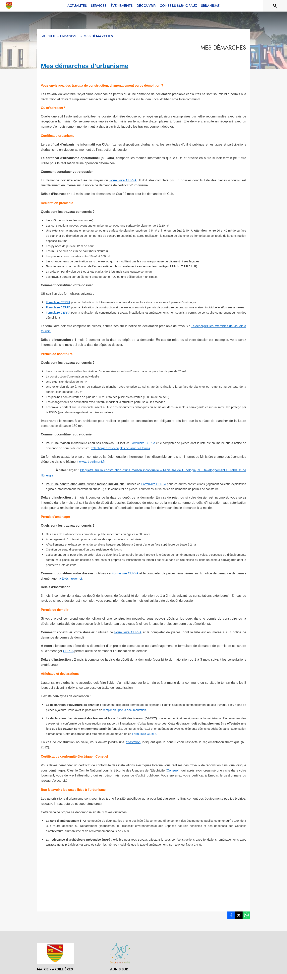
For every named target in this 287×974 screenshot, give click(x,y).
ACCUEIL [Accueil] (48, 36)
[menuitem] (77, 6)
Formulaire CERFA (123, 180)
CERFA (68, 651)
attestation (133, 742)
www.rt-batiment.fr (92, 461)
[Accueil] (9, 6)
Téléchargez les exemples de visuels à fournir (120, 448)
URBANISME (69, 36)
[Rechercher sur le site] (275, 5)
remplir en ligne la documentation (124, 710)
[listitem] (231, 916)
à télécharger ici (70, 578)
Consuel (173, 770)
